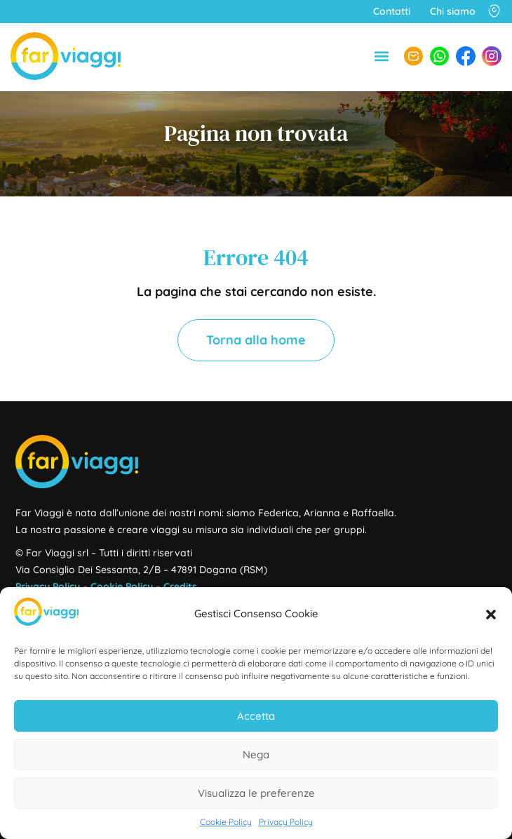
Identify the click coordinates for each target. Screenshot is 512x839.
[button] (491, 615)
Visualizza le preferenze (256, 793)
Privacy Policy (286, 822)
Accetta (256, 716)
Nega (256, 754)
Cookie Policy (226, 822)
